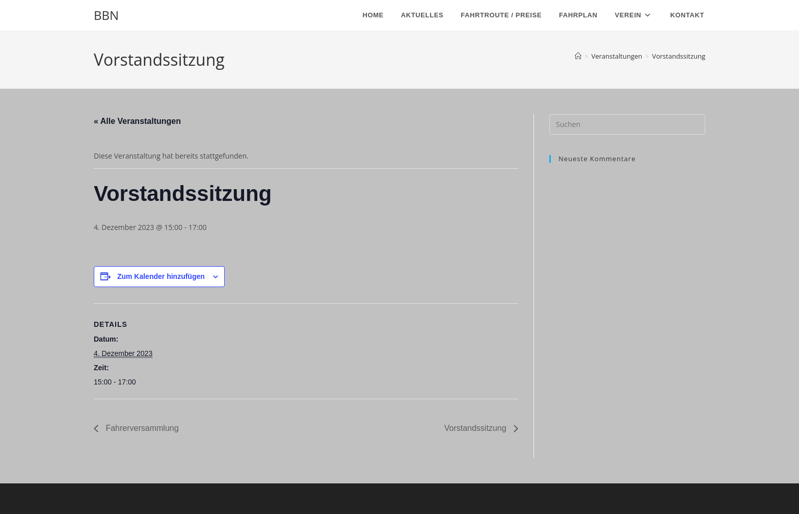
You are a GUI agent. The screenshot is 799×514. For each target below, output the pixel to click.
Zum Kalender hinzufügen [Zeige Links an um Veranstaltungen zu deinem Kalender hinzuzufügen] (161, 276)
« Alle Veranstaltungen (137, 121)
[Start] (578, 56)
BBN (106, 15)
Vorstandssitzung (678, 56)
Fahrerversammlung (141, 428)
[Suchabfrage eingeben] (627, 124)
